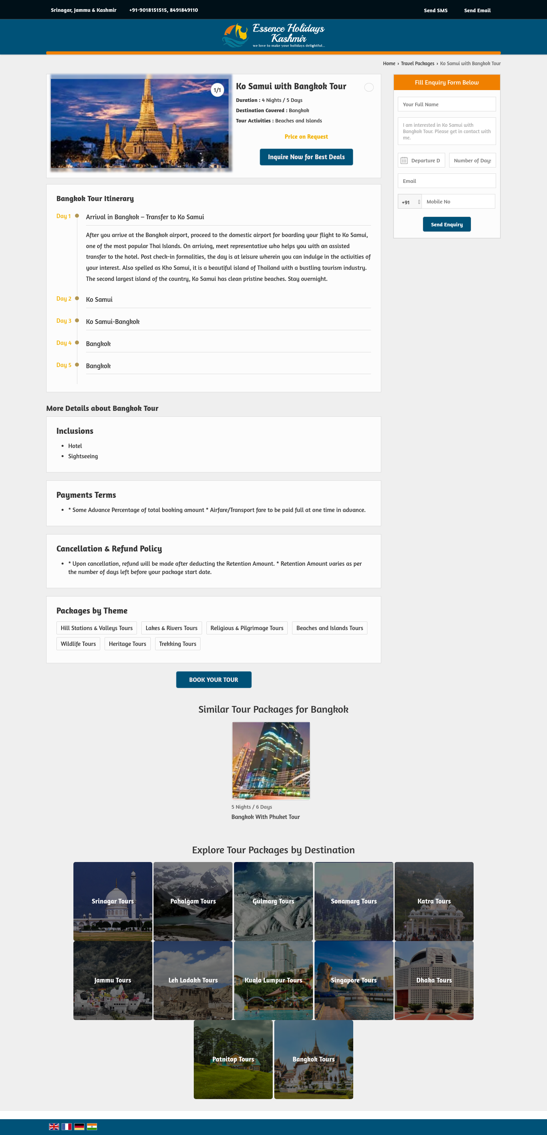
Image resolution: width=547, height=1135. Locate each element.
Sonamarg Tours (354, 901)
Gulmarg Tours (273, 901)
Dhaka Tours (434, 980)
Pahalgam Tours (193, 901)
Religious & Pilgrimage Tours (247, 628)
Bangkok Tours (314, 1059)
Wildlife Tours (78, 643)
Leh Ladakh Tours (193, 980)
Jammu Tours (112, 980)
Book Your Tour (213, 679)
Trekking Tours (178, 643)
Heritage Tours (127, 643)
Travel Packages (417, 63)
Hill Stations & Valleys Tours (97, 628)
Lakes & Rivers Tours (171, 628)
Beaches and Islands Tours (329, 628)
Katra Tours (434, 901)
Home (389, 63)
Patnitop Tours (233, 1059)
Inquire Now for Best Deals (306, 157)
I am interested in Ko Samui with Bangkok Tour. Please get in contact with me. (447, 131)
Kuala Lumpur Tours (273, 980)
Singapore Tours (354, 980)
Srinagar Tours (113, 901)
